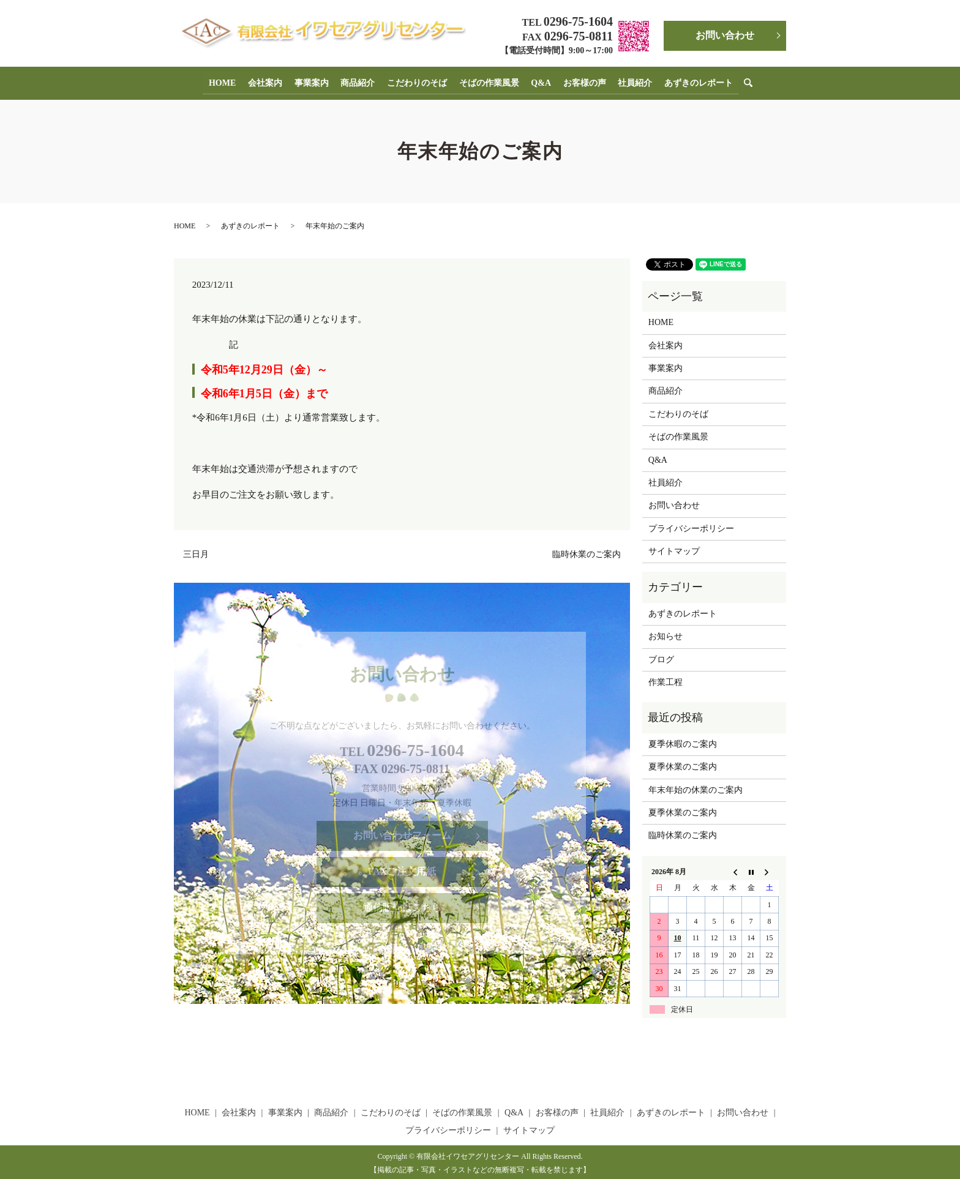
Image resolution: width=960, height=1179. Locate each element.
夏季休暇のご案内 (682, 741)
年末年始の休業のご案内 (695, 787)
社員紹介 (629, 81)
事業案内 (316, 81)
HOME (230, 81)
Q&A (538, 81)
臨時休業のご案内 (586, 551)
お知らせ (665, 633)
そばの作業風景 (488, 81)
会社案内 (271, 81)
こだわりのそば (418, 81)
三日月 (196, 551)
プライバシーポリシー (691, 525)
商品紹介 (360, 81)
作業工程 (665, 679)
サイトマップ (674, 548)
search (745, 81)
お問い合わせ (725, 35)
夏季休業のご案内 (682, 764)
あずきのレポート (690, 81)
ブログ (661, 656)
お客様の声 (579, 81)
